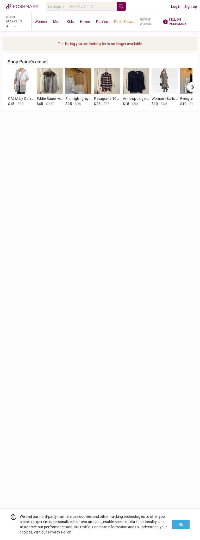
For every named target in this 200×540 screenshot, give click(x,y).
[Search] (92, 6)
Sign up (190, 6)
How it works (145, 22)
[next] (192, 87)
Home (85, 22)
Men (56, 22)
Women (41, 22)
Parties (102, 22)
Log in (176, 6)
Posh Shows (124, 22)
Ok (180, 524)
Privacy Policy (59, 532)
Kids (70, 22)
